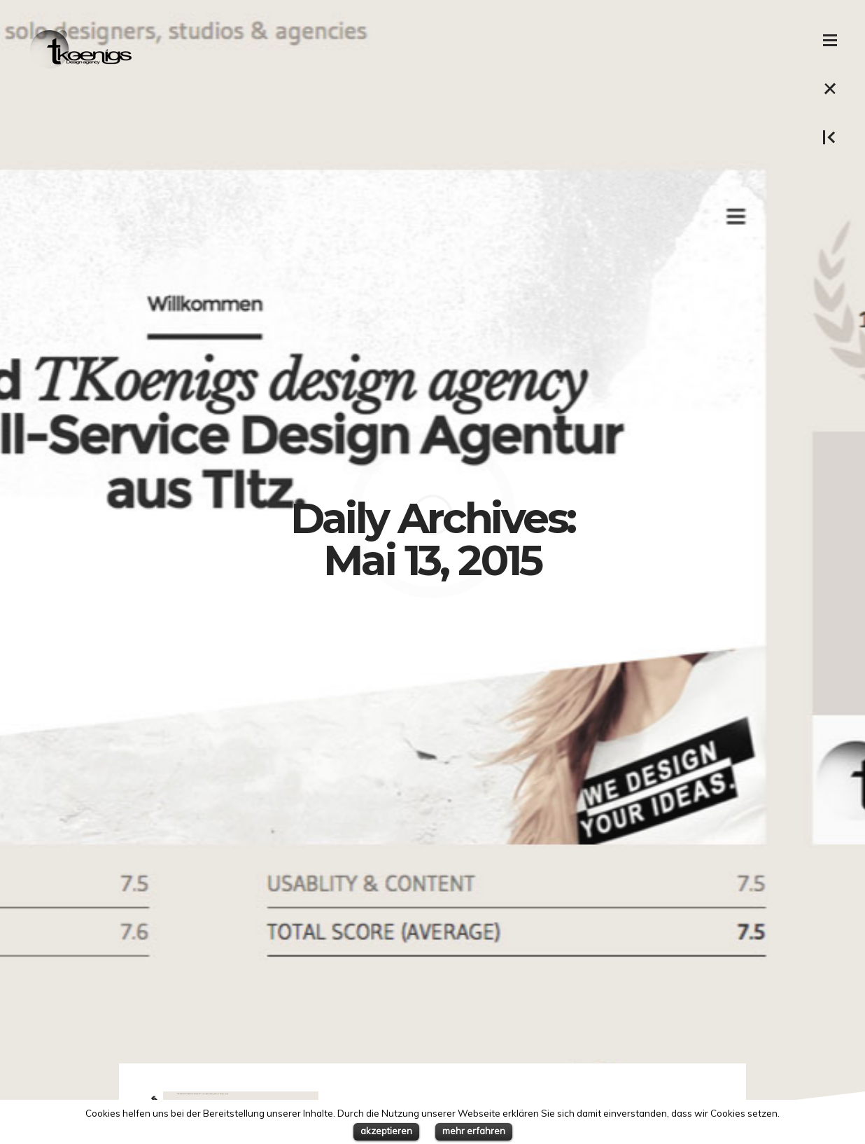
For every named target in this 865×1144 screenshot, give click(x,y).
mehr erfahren (473, 1130)
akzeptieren (386, 1130)
